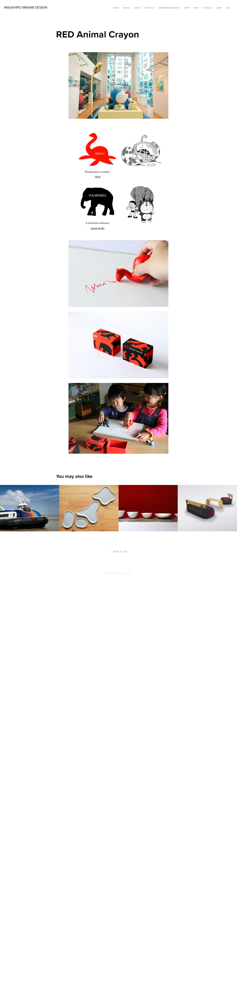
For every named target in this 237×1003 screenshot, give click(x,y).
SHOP (187, 7)
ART (228, 7)
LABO (219, 7)
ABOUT (126, 7)
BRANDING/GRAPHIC (169, 7)
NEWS (116, 7)
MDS (196, 7)
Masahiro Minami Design (25, 7)
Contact (207, 7)
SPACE (137, 7)
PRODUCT (150, 7)
